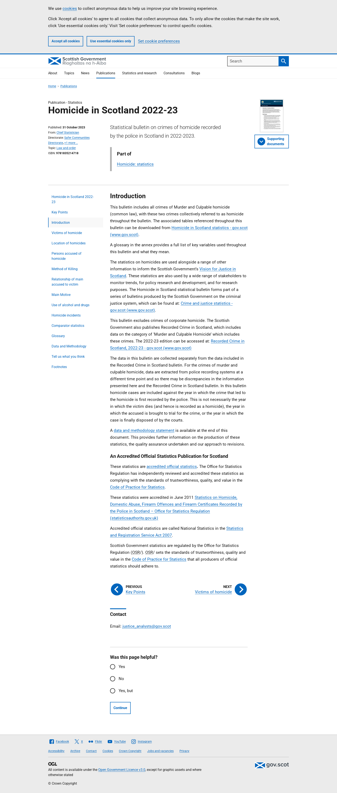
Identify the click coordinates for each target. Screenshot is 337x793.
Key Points (60, 212)
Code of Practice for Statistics (137, 487)
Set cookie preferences (159, 41)
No (121, 678)
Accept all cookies (66, 41)
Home (52, 86)
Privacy (184, 751)
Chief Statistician (68, 132)
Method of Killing (65, 269)
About (52, 73)
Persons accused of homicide (66, 256)
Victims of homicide (67, 233)
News (85, 73)
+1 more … (71, 143)
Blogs (195, 73)
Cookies (108, 751)
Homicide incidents (66, 315)
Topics (69, 73)
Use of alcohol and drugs (70, 305)
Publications (105, 73)
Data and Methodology (69, 346)
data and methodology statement (144, 430)
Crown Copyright (130, 751)
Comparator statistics (68, 326)
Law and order (66, 148)
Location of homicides (69, 243)
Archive (75, 751)
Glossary (58, 336)
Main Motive (61, 295)
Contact (91, 751)
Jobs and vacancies (160, 751)
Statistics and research (139, 73)
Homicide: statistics (135, 164)
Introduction (61, 223)
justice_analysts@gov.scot (147, 626)
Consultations (174, 73)
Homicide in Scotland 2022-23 (72, 199)
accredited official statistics (172, 466)
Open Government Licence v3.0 (121, 770)
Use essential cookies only (110, 41)
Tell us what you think (68, 357)
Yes (122, 666)
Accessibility (56, 751)
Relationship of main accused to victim (67, 281)
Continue (120, 708)
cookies (70, 8)
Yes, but (126, 690)
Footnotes (59, 367)
